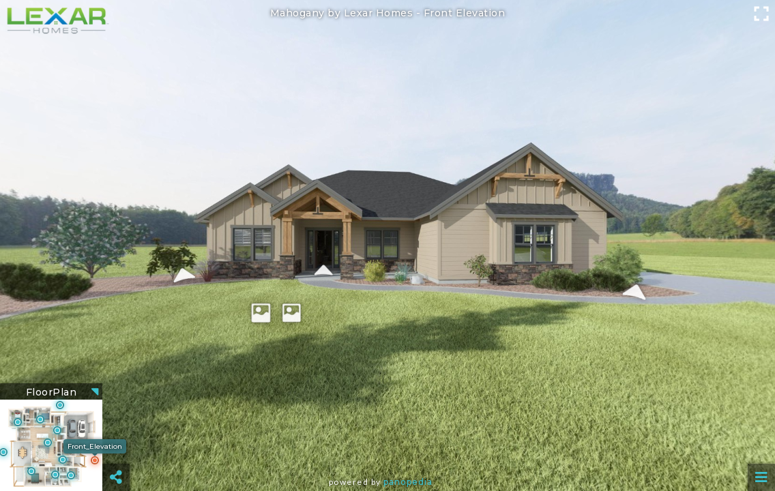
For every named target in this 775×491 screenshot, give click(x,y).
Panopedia (408, 482)
